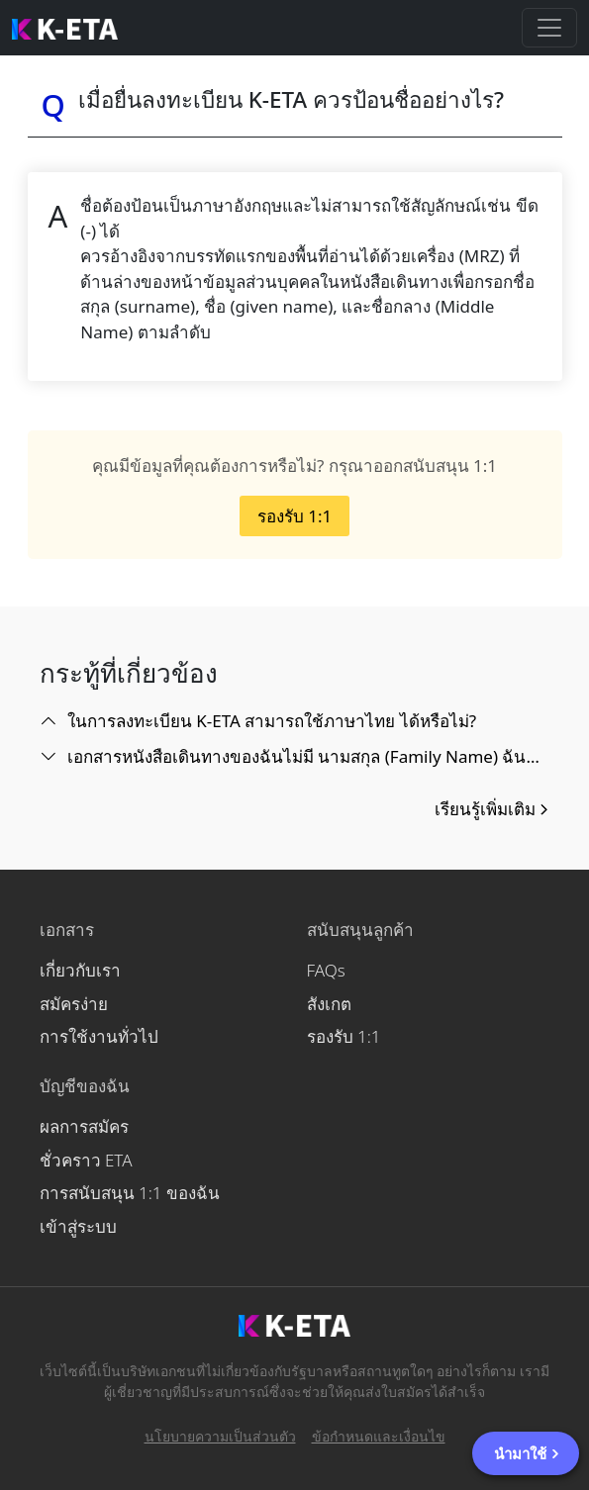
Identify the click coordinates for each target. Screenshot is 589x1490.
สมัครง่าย (74, 1003)
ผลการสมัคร (84, 1126)
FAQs (326, 970)
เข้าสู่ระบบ (78, 1226)
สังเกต (329, 1003)
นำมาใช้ (527, 1453)
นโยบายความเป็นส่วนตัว (220, 1436)
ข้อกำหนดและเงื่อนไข (378, 1436)
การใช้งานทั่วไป (99, 1036)
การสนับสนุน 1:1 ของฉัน (130, 1192)
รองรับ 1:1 (294, 516)
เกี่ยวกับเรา (80, 970)
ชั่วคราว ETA (86, 1160)
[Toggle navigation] (549, 27)
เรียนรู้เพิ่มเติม (492, 808)
